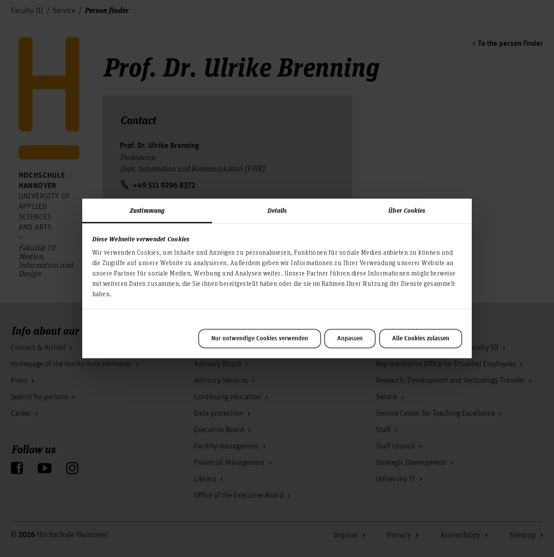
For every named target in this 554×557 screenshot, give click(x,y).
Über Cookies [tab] (406, 210)
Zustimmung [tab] (147, 210)
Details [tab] (277, 210)
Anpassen (350, 338)
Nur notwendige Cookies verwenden (259, 338)
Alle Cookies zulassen (420, 338)
